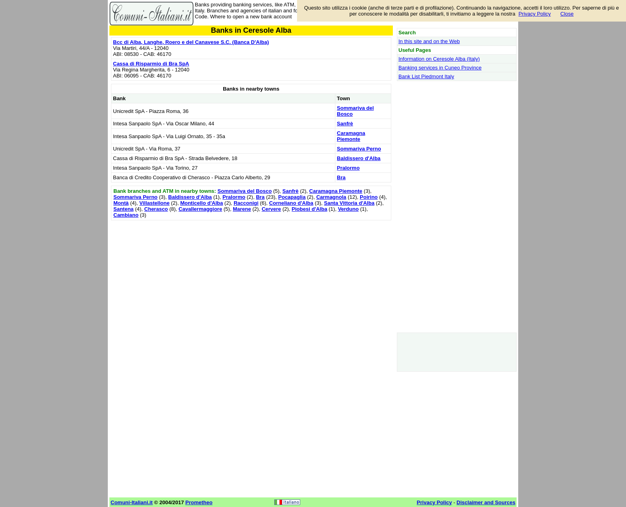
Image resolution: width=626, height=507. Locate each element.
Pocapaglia (292, 197)
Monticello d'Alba (201, 203)
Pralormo (348, 168)
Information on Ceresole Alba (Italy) (439, 59)
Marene (242, 209)
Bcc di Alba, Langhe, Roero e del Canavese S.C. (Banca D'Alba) (191, 42)
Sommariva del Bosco (245, 191)
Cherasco (156, 209)
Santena (123, 209)
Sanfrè (345, 124)
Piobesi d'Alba (309, 209)
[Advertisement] (251, 278)
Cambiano (126, 215)
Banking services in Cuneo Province (439, 68)
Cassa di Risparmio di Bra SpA (151, 64)
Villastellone (154, 203)
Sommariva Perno (359, 149)
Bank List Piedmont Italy (426, 76)
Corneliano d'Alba (291, 203)
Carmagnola (331, 197)
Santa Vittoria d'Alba (349, 203)
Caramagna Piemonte (351, 136)
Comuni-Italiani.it (132, 502)
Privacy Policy (535, 14)
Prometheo (198, 502)
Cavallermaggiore (200, 209)
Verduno (348, 209)
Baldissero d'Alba (358, 158)
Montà (121, 203)
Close (567, 14)
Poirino (369, 197)
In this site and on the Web (429, 41)
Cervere (271, 209)
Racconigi (246, 203)
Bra (341, 177)
